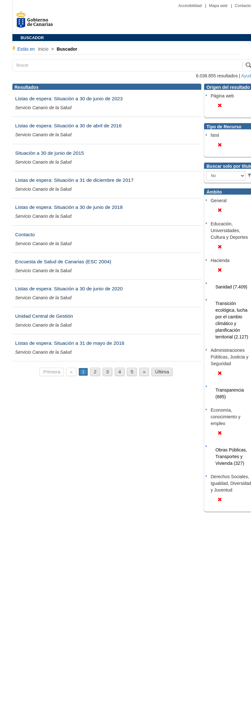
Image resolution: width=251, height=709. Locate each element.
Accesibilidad (190, 6)
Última (162, 371)
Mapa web (219, 6)
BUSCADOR (32, 38)
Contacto (243, 6)
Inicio (44, 49)
